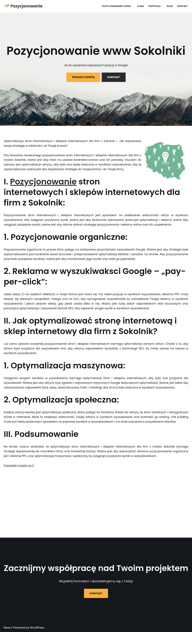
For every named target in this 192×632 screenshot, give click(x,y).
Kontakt (182, 6)
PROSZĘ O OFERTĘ (83, 77)
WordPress (37, 628)
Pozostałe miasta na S (19, 465)
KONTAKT (113, 77)
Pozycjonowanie (43, 181)
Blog (170, 6)
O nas (140, 6)
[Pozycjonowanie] (23, 6)
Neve (7, 628)
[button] (132, 6)
